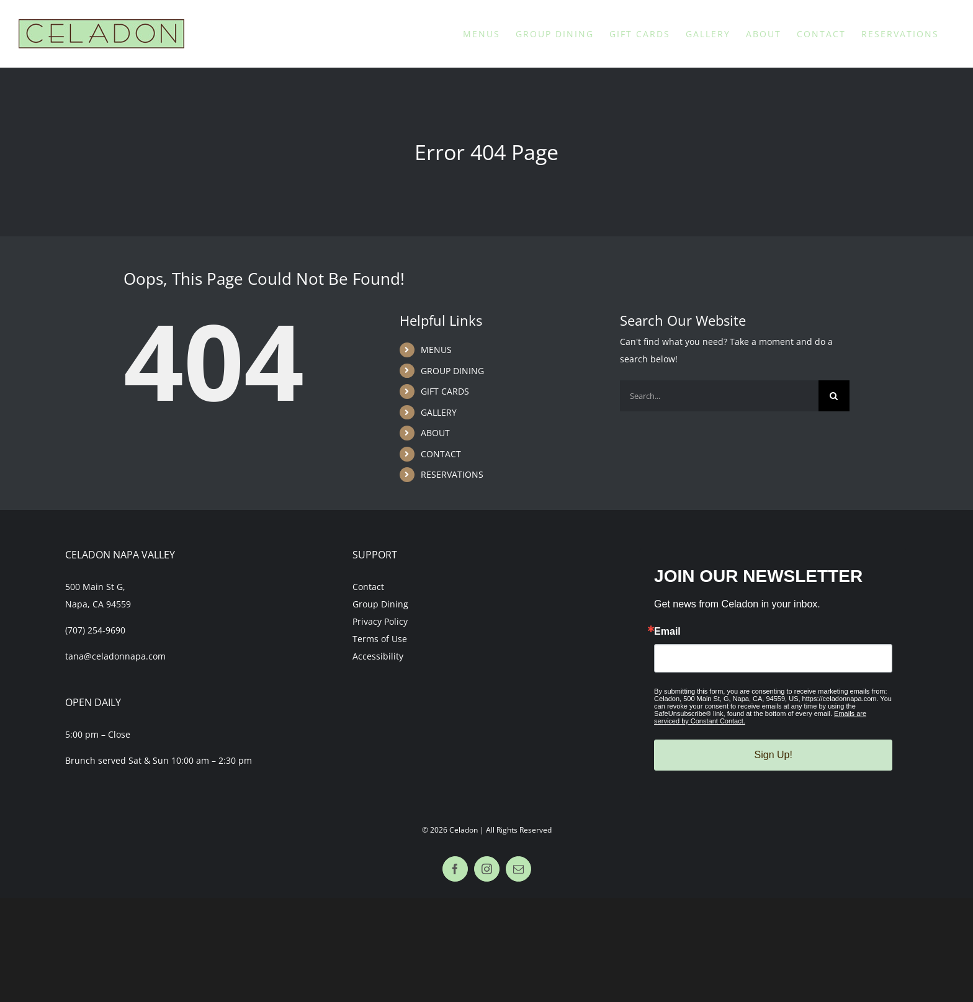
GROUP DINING (452, 371)
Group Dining (380, 604)
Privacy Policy (380, 621)
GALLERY (439, 412)
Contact (368, 587)
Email (667, 632)
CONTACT (441, 454)
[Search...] (719, 395)
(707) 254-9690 (95, 630)
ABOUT (435, 433)
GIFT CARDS (445, 391)
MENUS (436, 350)
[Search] (834, 395)
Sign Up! (773, 754)
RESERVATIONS (452, 474)
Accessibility (377, 656)
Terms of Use (379, 639)
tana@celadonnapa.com (115, 656)
